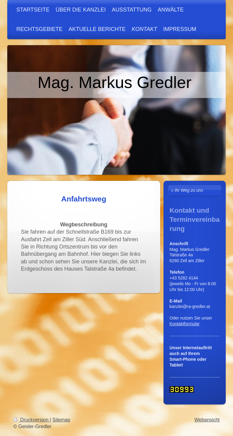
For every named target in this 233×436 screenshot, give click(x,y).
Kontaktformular (185, 323)
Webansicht (207, 419)
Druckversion (31, 419)
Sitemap (61, 419)
